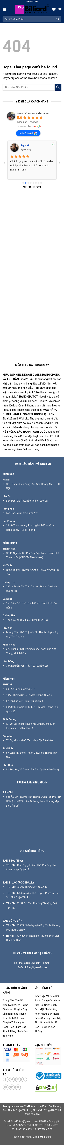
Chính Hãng (51, 1009)
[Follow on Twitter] (12, 1079)
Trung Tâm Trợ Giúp (13, 1000)
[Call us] (24, 1079)
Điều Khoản (54, 1000)
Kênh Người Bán (43, 1013)
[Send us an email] (18, 1079)
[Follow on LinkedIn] (12, 1087)
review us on (28, 133)
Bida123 (39, 1005)
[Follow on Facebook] (6, 1079)
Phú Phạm (26, 145)
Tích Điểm (14, 1018)
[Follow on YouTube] (18, 1087)
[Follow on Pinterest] (6, 1087)
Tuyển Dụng (41, 1000)
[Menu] (5, 9)
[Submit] (58, 19)
